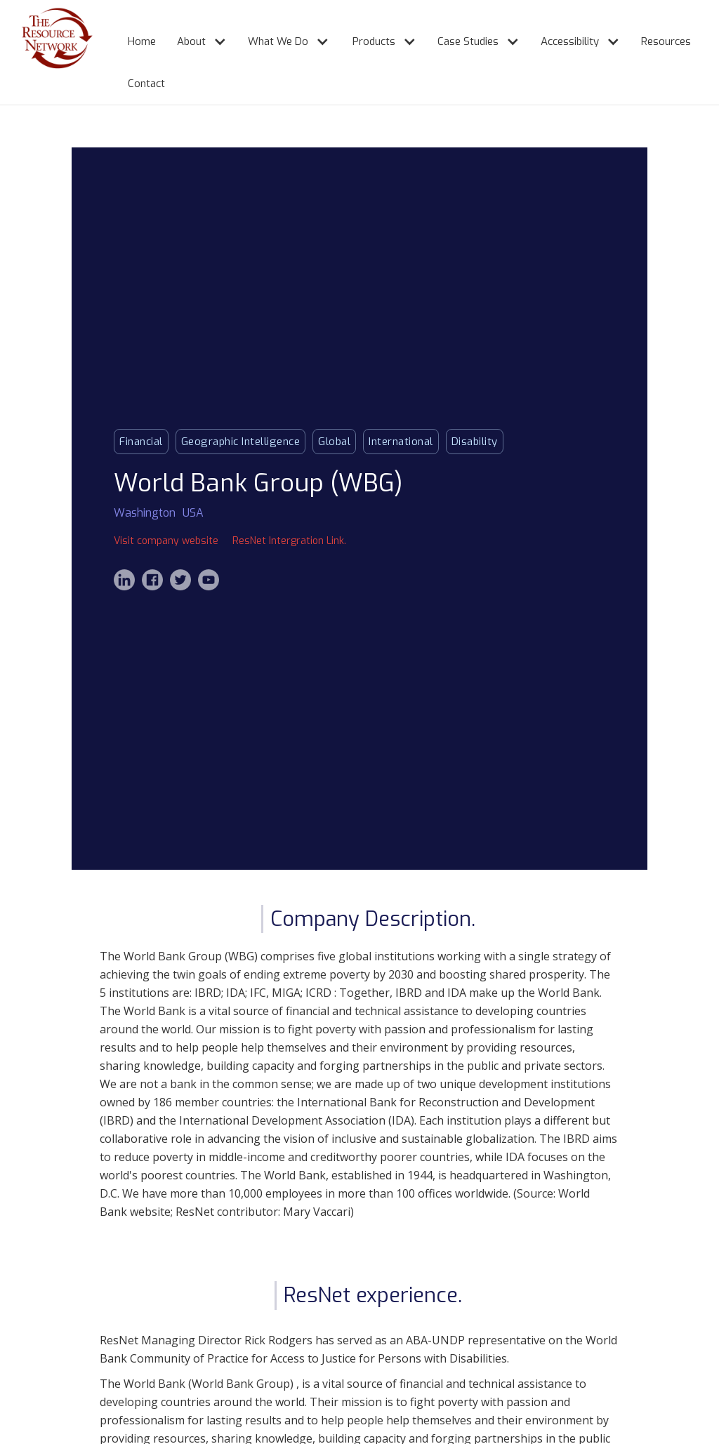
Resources (666, 41)
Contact (146, 84)
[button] (195, 35)
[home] (43, 52)
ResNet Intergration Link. (289, 541)
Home (142, 41)
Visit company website (166, 541)
